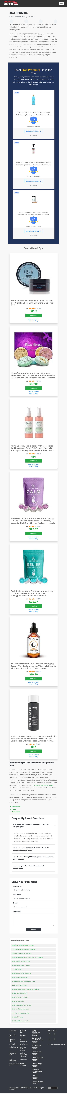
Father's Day (38, 785)
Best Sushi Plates (17, 1017)
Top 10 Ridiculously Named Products (24, 949)
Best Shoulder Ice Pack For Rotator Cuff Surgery (27, 957)
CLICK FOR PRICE (33, 131)
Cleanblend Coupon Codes (36, 1053)
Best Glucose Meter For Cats (21, 965)
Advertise (13, 1044)
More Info (33, 315)
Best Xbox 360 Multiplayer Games (23, 945)
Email (15, 903)
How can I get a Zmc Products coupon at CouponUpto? (28, 867)
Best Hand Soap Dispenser (20, 1009)
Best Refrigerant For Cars (20, 997)
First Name (17, 886)
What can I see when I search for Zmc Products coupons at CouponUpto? (31, 849)
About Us (13, 1030)
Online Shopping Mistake (23, 1054)
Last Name (17, 894)
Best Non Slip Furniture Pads (21, 961)
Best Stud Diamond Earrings (21, 1021)
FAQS (14, 809)
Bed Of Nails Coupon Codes (36, 1047)
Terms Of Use (13, 1054)
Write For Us (13, 1036)
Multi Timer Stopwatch (19, 985)
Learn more (16, 807)
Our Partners (13, 1060)
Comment (16, 812)
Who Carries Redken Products (21, 953)
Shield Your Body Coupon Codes (37, 1071)
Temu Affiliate (23, 1064)
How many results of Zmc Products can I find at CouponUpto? (31, 825)
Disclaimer (24, 1044)
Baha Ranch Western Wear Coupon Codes (37, 1040)
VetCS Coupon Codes (37, 1082)
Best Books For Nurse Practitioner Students (26, 989)
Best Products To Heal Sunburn (22, 1005)
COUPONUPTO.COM (26, 1088)
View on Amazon (33, 319)
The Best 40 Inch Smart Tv (20, 1013)
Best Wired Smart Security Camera (23, 981)
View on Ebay (33, 321)
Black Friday (48, 785)
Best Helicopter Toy (18, 1001)
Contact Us (23, 1036)
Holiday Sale (23, 1031)
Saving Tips (12, 1040)
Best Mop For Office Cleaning (21, 973)
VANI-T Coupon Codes (35, 1077)
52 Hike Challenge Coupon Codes (36, 1032)
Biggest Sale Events (23, 1048)
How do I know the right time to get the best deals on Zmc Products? (33, 858)
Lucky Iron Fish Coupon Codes (37, 1059)
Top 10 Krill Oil (16, 969)
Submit (33, 929)
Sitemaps (23, 1059)
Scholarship (14, 1047)
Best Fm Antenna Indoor (20, 977)
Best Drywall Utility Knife (19, 993)
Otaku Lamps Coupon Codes (37, 1065)
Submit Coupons (23, 1040)
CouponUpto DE (14, 1064)
